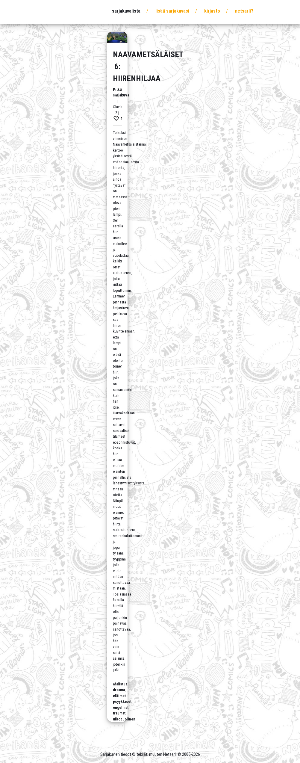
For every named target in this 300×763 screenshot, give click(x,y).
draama (119, 690)
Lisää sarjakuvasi (172, 11)
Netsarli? (244, 11)
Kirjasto (212, 11)
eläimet (119, 696)
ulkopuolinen (124, 719)
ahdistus (120, 684)
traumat (119, 713)
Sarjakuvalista (126, 11)
